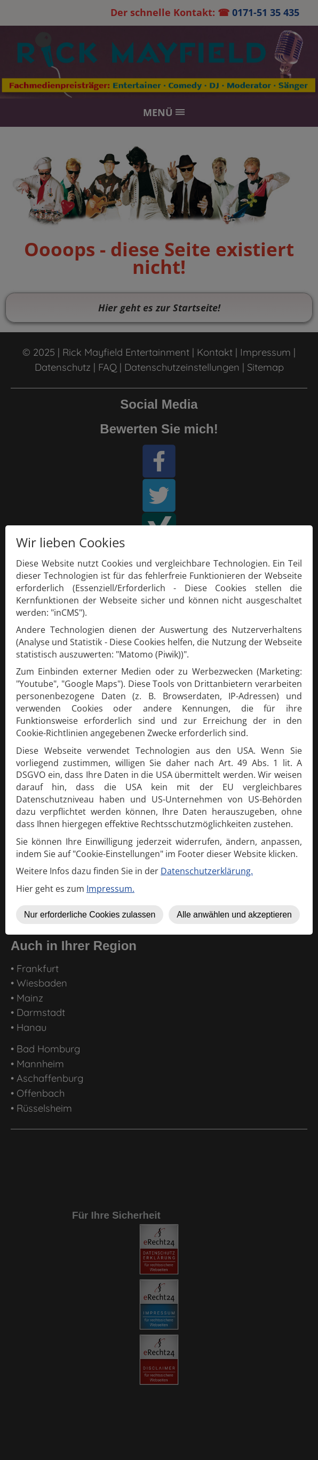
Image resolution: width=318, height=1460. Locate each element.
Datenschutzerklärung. (207, 871)
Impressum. (110, 889)
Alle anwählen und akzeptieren (234, 914)
